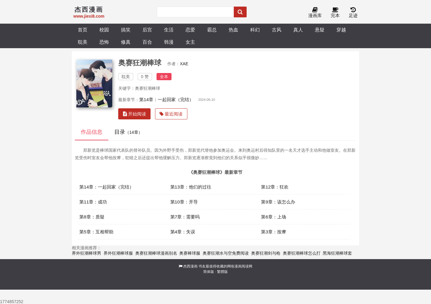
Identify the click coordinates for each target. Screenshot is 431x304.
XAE (184, 63)
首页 (82, 29)
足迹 (353, 12)
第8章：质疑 (91, 216)
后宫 (147, 29)
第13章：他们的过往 (190, 186)
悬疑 (319, 29)
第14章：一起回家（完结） (166, 99)
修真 (125, 42)
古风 (276, 29)
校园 (104, 29)
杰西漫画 (190, 266)
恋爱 (190, 29)
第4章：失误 (182, 231)
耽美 (82, 42)
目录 (128, 132)
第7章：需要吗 (185, 216)
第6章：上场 (273, 216)
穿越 (341, 29)
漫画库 (315, 12)
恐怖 (104, 42)
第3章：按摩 (273, 231)
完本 (335, 12)
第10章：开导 (184, 201)
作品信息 (91, 132)
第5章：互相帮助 (96, 231)
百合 (147, 42)
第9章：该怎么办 (278, 201)
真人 (298, 29)
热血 (233, 29)
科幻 (255, 29)
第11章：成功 (93, 201)
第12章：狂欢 (275, 186)
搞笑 (125, 29)
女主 (190, 42)
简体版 (208, 272)
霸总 (212, 29)
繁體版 (222, 272)
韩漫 (169, 42)
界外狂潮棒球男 (86, 253)
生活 (169, 29)
